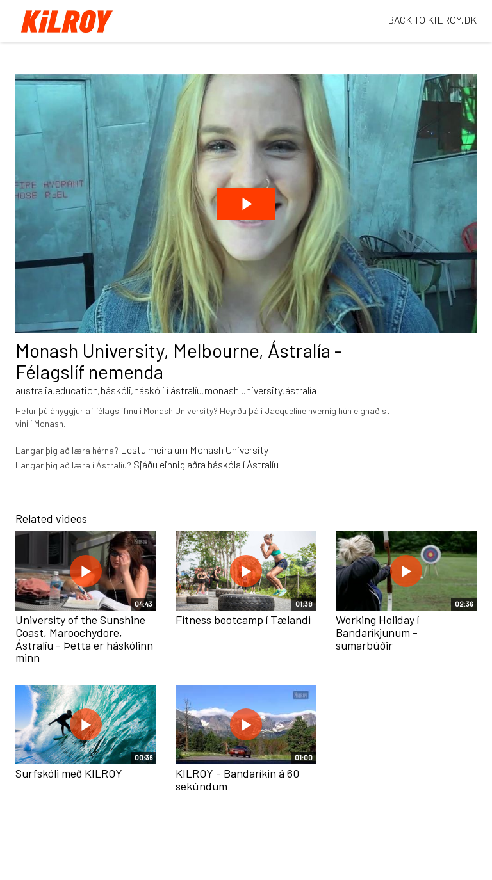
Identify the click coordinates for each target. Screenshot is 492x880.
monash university (243, 390)
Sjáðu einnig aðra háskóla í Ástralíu (206, 464)
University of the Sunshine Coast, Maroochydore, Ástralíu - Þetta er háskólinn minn (84, 638)
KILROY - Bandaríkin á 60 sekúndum (237, 779)
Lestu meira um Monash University (194, 450)
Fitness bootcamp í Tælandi (243, 619)
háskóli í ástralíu (168, 390)
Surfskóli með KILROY (68, 773)
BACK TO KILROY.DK (432, 19)
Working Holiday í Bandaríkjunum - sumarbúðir (377, 632)
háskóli (116, 390)
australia (34, 390)
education (76, 390)
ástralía (300, 390)
